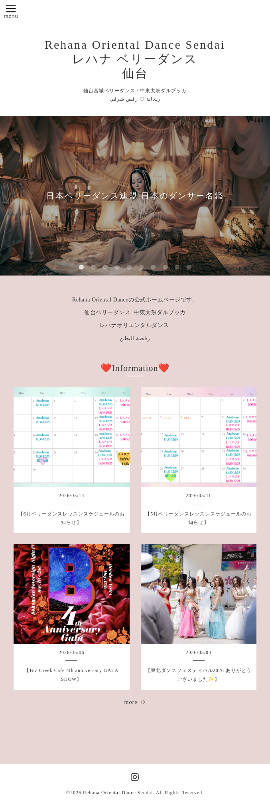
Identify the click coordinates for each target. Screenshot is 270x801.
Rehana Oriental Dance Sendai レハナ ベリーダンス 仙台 (135, 59)
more (135, 702)
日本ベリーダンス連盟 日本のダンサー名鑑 (135, 195)
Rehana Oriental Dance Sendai (118, 792)
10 (189, 268)
